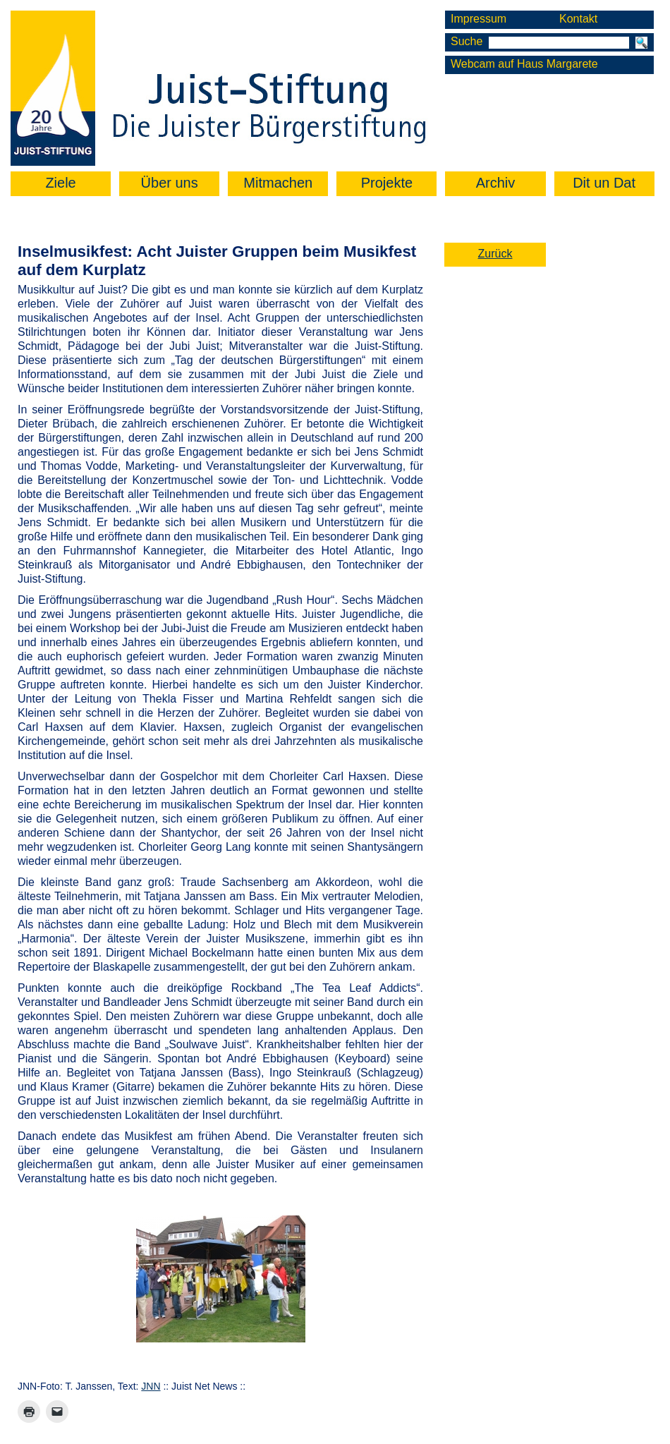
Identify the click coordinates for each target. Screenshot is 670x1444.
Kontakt (578, 19)
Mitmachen (277, 182)
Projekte (387, 182)
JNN (150, 1386)
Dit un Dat (604, 182)
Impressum (478, 19)
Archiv (496, 182)
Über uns (169, 182)
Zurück (495, 254)
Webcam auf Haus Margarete (524, 64)
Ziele (60, 182)
